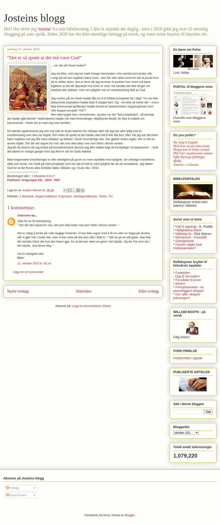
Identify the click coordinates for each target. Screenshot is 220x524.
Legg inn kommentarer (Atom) (91, 306)
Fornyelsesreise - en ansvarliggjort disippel (188, 289)
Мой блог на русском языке (191, 146)
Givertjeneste (184, 241)
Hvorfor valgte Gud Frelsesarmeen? (187, 246)
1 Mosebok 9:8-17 (43, 176)
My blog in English (185, 142)
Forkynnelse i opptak (187, 358)
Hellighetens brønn (188, 230)
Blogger (130, 515)
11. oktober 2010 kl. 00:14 (34, 263)
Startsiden (83, 291)
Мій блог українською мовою (193, 153)
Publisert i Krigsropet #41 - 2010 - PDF (33, 180)
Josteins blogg (34, 18)
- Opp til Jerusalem (186, 276)
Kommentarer (16, 495)
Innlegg (12, 488)
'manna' (44, 28)
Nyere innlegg (18, 291)
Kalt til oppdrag (185, 226)
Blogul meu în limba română (191, 149)
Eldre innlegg (149, 291)
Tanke (103, 196)
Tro (110, 196)
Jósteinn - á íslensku (186, 164)
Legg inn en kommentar (28, 272)
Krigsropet (65, 196)
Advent (180, 283)
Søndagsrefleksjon (85, 196)
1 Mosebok (27, 196)
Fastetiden (182, 272)
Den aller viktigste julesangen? (186, 296)
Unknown (24, 215)
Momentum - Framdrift (190, 237)
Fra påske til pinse (188, 280)
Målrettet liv (183, 234)
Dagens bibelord (46, 196)
